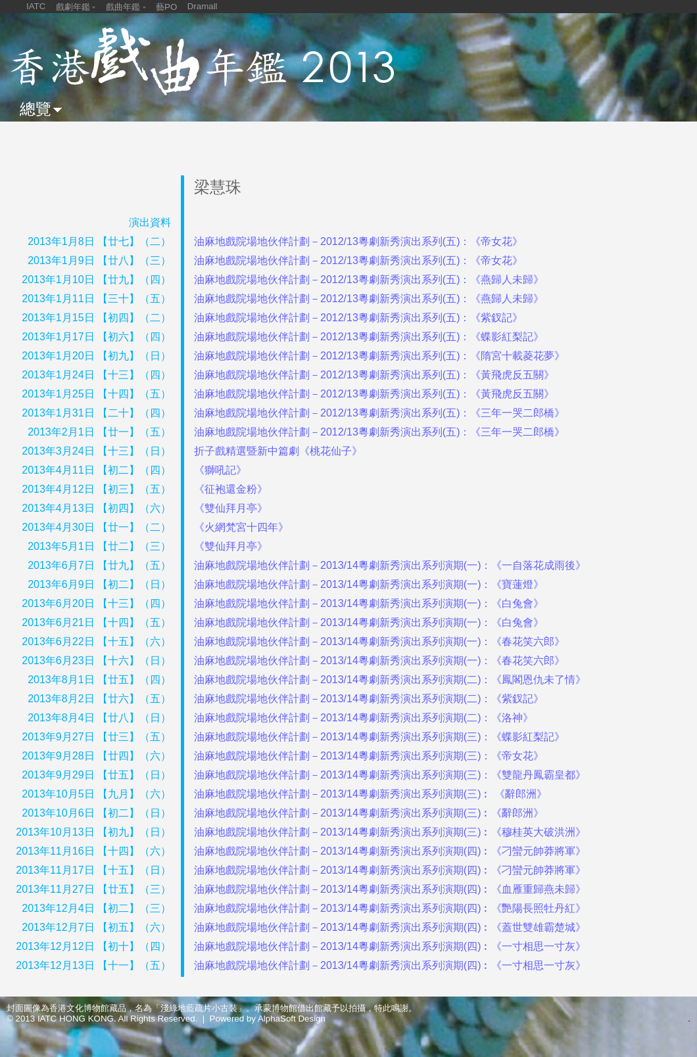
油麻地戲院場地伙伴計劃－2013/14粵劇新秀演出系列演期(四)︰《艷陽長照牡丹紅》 (390, 908)
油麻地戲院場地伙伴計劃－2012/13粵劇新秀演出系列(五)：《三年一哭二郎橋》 (379, 412)
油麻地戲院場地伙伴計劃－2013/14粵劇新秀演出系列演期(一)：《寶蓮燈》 (369, 584)
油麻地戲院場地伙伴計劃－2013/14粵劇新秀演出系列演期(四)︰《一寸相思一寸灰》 (390, 946)
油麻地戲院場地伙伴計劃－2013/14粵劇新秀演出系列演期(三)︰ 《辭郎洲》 (370, 793)
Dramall (202, 6)
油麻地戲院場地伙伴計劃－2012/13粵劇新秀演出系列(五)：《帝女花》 (358, 241)
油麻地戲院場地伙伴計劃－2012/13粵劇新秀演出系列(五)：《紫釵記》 (358, 317)
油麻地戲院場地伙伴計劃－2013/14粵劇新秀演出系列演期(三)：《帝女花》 (369, 755)
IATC (35, 6)
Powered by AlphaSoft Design (267, 1018)
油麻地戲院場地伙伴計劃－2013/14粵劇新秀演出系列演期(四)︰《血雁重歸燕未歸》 (390, 889)
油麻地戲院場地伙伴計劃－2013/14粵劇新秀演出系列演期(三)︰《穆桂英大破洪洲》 (390, 832)
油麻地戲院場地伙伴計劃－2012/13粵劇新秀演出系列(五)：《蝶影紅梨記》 (369, 336)
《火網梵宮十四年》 (241, 527)
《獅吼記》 (220, 470)
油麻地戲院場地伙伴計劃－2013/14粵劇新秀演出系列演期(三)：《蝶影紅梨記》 (379, 736)
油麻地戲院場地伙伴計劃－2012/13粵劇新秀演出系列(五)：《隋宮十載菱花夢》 (379, 355)
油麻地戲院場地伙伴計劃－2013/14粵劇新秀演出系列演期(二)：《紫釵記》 (369, 698)
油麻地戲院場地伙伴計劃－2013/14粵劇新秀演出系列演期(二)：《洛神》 (364, 717)
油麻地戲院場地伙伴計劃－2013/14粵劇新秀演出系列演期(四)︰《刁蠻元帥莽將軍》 (390, 851)
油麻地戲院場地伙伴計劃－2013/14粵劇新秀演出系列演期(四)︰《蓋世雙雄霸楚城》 (390, 927)
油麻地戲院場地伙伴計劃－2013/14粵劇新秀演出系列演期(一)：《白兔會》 (369, 603)
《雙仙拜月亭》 (231, 508)
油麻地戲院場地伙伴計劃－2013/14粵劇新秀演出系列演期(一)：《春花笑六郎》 (379, 641)
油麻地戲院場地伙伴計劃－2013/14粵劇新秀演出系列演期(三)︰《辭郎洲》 (369, 813)
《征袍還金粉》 (231, 489)
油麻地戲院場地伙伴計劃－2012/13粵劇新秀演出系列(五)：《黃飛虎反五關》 (374, 374)
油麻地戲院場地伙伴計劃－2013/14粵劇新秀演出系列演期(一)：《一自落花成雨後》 (390, 565)
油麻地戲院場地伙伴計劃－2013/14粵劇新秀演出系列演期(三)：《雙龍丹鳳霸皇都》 (390, 774)
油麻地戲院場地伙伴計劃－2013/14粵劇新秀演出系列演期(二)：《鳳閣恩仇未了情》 (390, 679)
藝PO (166, 7)
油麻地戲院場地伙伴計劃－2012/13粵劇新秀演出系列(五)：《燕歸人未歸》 (369, 279)
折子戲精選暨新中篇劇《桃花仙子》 (278, 451)
